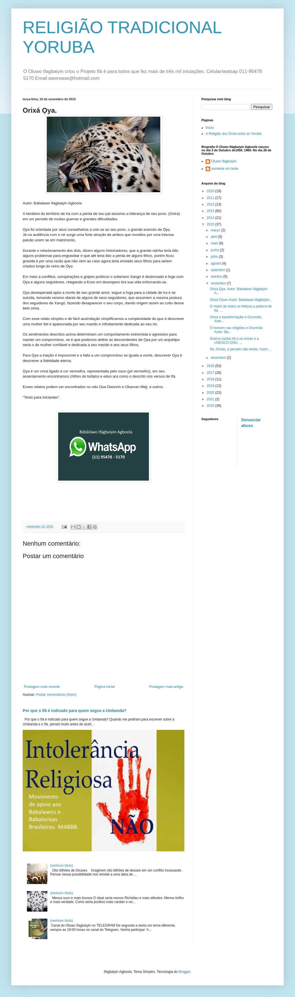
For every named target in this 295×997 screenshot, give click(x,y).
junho (215, 250)
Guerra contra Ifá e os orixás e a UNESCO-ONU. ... (234, 341)
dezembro (219, 358)
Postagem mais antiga (166, 687)
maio (215, 243)
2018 (211, 379)
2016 (211, 366)
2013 (211, 211)
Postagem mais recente (42, 687)
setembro (218, 270)
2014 (211, 218)
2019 (211, 386)
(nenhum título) (61, 866)
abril (214, 237)
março (216, 230)
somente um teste (224, 169)
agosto (216, 263)
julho (215, 257)
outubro (217, 276)
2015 (211, 224)
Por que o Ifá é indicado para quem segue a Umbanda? (75, 710)
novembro (219, 283)
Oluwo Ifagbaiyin (224, 161)
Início (210, 128)
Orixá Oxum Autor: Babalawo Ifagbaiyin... (241, 300)
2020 (211, 393)
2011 (211, 198)
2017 (211, 373)
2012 (211, 204)
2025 (211, 406)
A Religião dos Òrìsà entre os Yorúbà (234, 134)
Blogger (184, 972)
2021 (211, 399)
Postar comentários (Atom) (56, 695)
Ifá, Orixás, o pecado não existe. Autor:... (240, 349)
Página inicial (104, 687)
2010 (211, 191)
